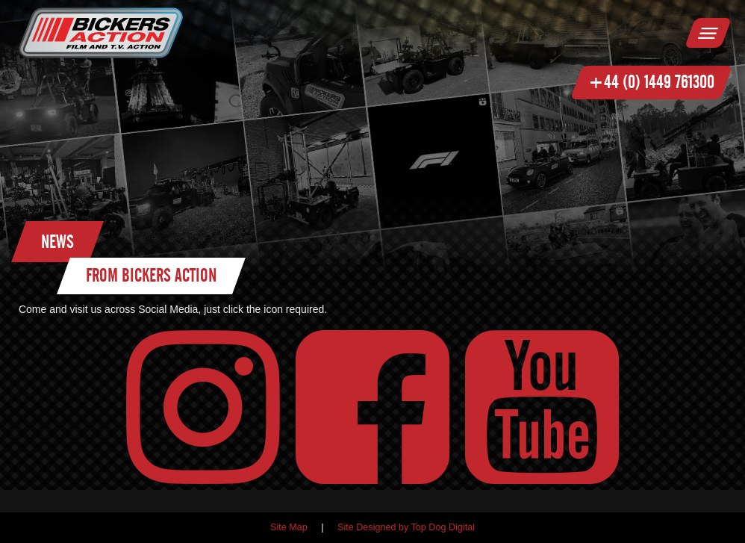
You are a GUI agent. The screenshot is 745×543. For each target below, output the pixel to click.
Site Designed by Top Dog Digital (406, 527)
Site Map (289, 527)
